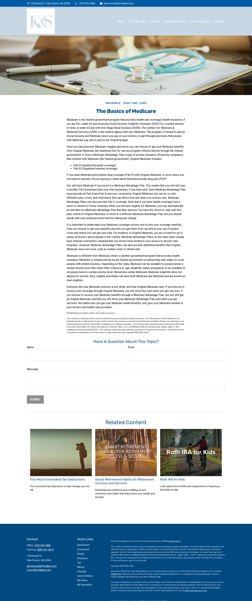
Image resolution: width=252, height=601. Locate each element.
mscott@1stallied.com (39, 570)
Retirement (83, 545)
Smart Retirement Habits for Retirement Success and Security (124, 481)
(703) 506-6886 (84, 3)
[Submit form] (35, 399)
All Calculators (84, 584)
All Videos (82, 580)
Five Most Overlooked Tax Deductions (57, 479)
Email (131, 347)
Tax (79, 562)
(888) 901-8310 (45, 549)
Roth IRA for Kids (172, 479)
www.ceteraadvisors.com (196, 590)
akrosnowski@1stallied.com (117, 3)
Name (30, 347)
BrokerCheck (175, 541)
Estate (80, 553)
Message (32, 369)
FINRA (113, 574)
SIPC (119, 574)
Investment (83, 549)
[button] (121, 21)
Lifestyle (81, 571)
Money (81, 567)
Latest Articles (85, 576)
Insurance (82, 558)
